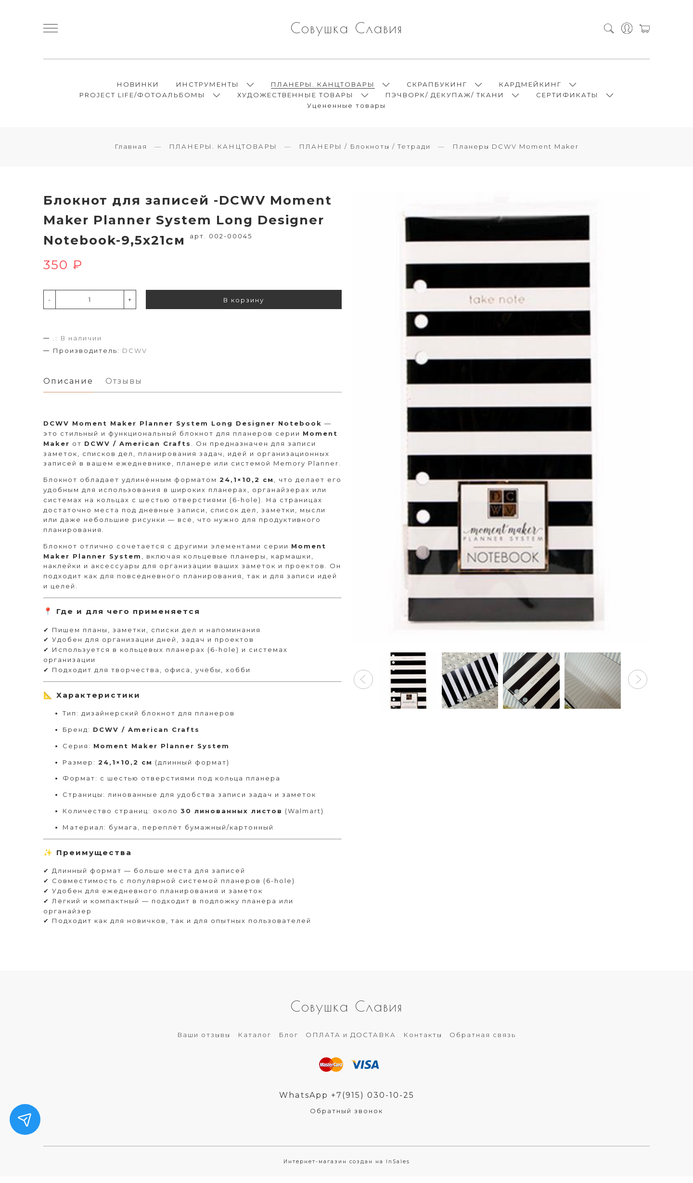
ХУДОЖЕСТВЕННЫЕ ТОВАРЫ (295, 97)
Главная (131, 152)
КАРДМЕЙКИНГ (530, 87)
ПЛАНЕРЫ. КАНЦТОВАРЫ (323, 87)
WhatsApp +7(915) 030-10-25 (346, 1101)
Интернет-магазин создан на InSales (346, 1168)
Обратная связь (482, 1041)
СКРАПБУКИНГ (437, 87)
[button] (363, 685)
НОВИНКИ (138, 87)
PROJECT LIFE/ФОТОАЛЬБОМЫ (142, 97)
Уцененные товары (346, 108)
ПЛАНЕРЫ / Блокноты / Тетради (365, 152)
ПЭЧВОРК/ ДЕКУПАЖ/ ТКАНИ (444, 97)
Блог (288, 1041)
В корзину (243, 305)
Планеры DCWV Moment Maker (515, 152)
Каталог (254, 1041)
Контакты (422, 1041)
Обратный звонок (346, 1117)
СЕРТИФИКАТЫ (567, 97)
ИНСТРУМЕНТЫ (207, 87)
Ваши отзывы (204, 1041)
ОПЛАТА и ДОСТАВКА (351, 1041)
